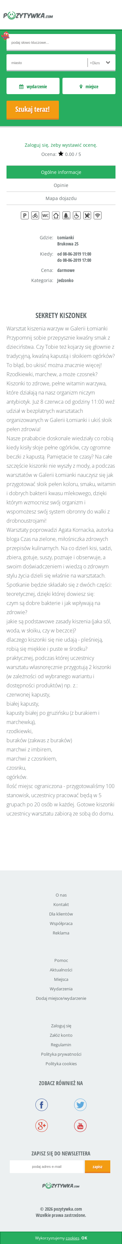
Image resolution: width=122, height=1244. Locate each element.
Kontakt (61, 904)
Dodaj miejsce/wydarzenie (61, 998)
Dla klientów (61, 914)
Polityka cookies (61, 1064)
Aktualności (61, 970)
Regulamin (61, 1045)
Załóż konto (61, 1035)
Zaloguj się (61, 1026)
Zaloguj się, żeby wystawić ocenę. (61, 145)
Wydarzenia (61, 989)
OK (84, 1238)
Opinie (61, 185)
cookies (72, 1238)
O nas (61, 895)
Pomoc (61, 960)
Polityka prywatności (61, 1054)
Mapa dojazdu (61, 198)
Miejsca (61, 979)
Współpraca (61, 923)
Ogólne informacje (61, 172)
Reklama (61, 933)
